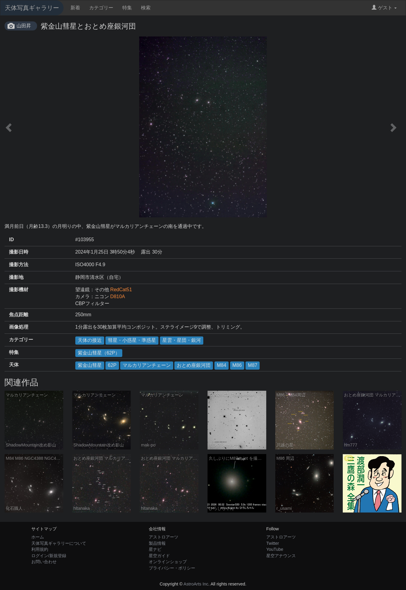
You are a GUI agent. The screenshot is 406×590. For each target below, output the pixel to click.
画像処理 (18, 327)
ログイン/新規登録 (48, 555)
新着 (75, 7)
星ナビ (155, 549)
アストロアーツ (163, 537)
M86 (237, 365)
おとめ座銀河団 (194, 365)
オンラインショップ (168, 561)
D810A (117, 296)
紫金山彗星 (90, 365)
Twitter (272, 543)
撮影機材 (18, 289)
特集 (127, 7)
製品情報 (157, 543)
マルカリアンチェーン (147, 365)
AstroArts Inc (195, 584)
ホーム (37, 537)
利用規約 (39, 549)
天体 (14, 364)
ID (11, 239)
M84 (221, 365)
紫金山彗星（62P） (99, 352)
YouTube (274, 549)
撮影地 (16, 277)
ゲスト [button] (384, 7)
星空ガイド (159, 555)
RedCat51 (121, 289)
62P (112, 365)
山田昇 (24, 25)
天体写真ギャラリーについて (58, 543)
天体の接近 (90, 340)
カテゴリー (101, 7)
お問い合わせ (44, 561)
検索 (146, 7)
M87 (252, 365)
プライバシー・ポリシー (172, 568)
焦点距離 (18, 314)
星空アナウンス (281, 555)
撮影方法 (18, 264)
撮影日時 (18, 251)
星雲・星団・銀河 (181, 340)
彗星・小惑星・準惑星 (132, 340)
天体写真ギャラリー (32, 8)
